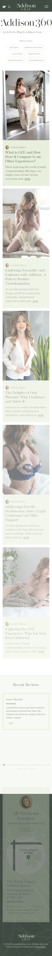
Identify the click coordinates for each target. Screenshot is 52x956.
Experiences (34, 53)
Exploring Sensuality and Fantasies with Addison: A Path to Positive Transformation (25, 277)
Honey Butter (40, 947)
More (27, 179)
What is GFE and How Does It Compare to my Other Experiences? (23, 157)
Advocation (17, 53)
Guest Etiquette (15, 60)
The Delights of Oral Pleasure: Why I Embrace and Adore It (25, 397)
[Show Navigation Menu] (46, 7)
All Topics (14, 47)
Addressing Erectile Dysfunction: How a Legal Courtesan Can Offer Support (25, 513)
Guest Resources (36, 60)
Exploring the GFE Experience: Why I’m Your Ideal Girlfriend (25, 633)
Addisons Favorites (33, 47)
